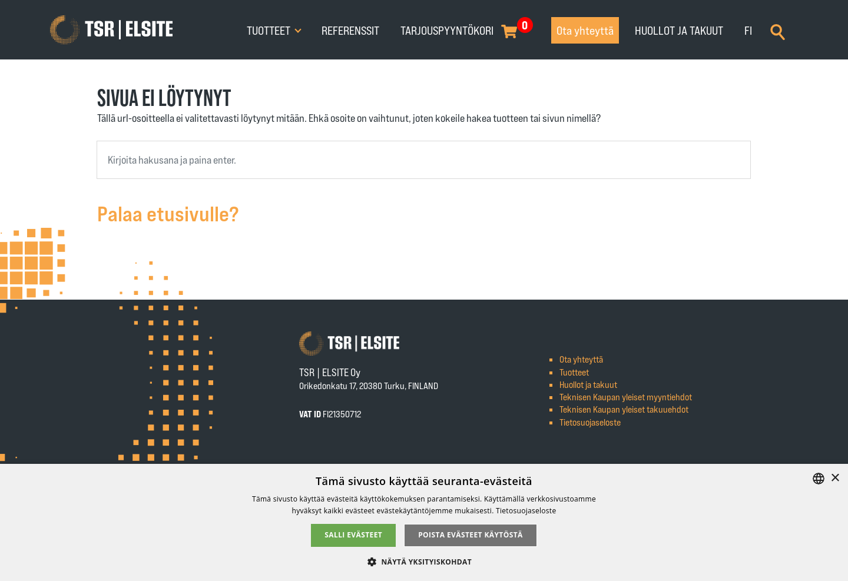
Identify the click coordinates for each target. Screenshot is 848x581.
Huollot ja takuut (679, 30)
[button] (424, 561)
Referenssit (350, 30)
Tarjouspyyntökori (446, 30)
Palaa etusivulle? (168, 212)
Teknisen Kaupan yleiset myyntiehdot (625, 396)
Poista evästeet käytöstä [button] (470, 535)
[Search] (777, 30)
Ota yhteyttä (585, 30)
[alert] (424, 522)
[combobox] (424, 160)
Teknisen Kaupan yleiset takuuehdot (623, 408)
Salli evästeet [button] (353, 535)
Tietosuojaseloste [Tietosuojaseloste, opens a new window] (526, 511)
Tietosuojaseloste (590, 421)
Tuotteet (270, 30)
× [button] (834, 478)
